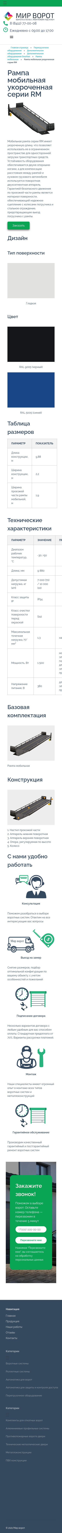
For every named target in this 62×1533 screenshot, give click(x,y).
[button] (11, 36)
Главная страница (19, 48)
